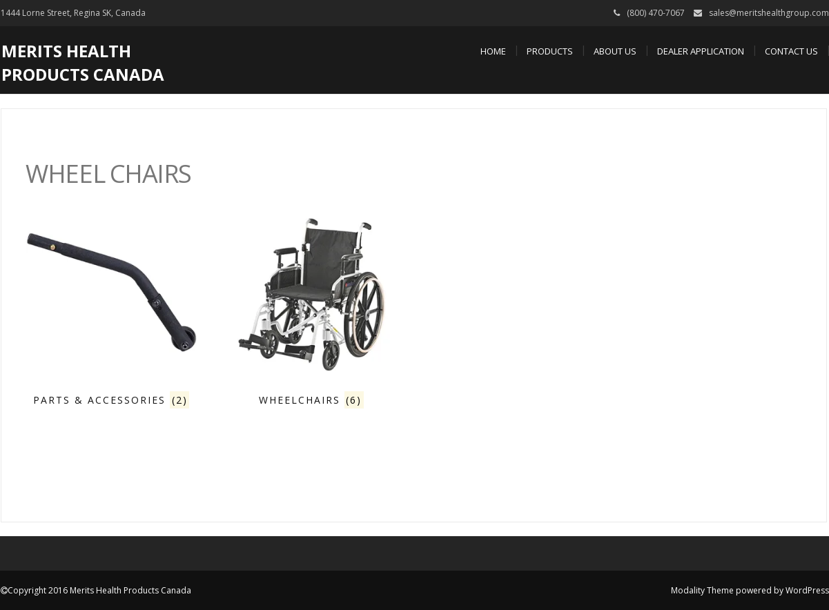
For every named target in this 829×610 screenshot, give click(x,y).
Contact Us (791, 51)
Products (550, 51)
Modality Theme (702, 590)
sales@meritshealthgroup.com (769, 13)
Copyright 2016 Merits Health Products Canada (99, 590)
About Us (615, 51)
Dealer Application (700, 51)
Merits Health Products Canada (82, 62)
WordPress (807, 590)
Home (493, 51)
